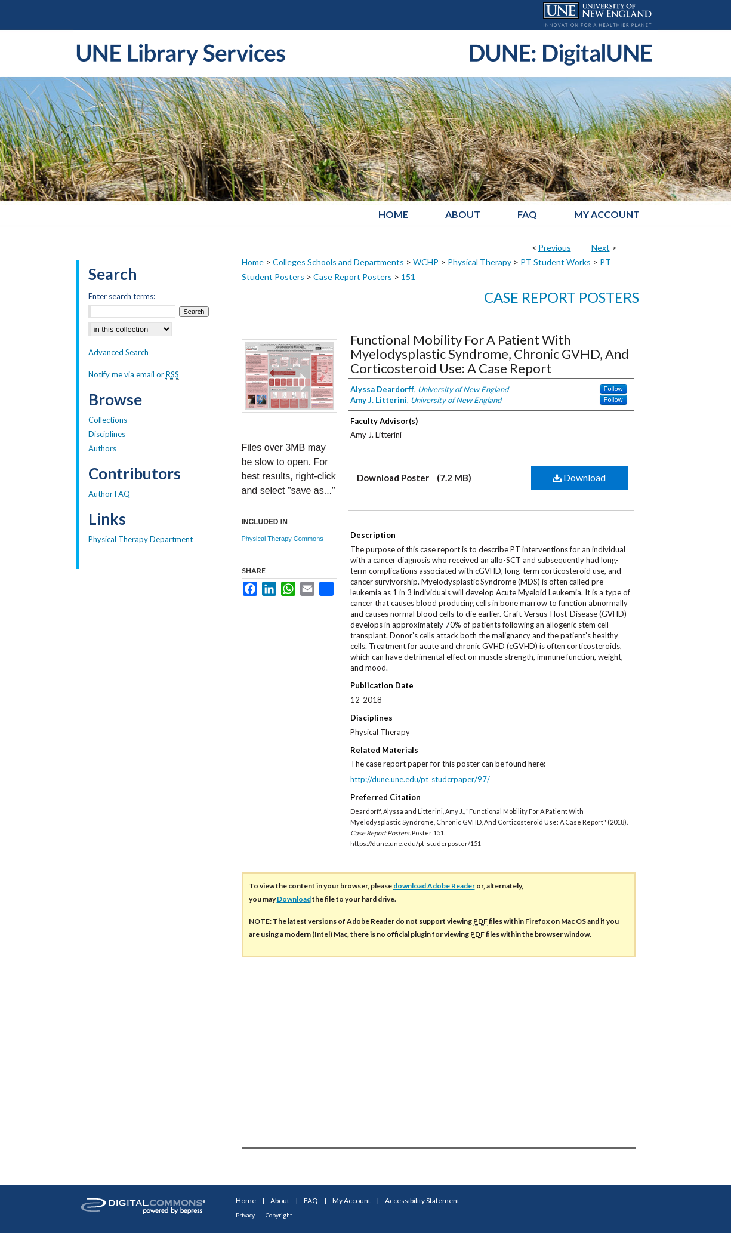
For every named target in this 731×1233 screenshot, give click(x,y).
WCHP (426, 262)
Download (579, 477)
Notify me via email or (133, 374)
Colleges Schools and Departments (338, 262)
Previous (554, 247)
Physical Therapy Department (140, 539)
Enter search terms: (121, 296)
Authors (102, 448)
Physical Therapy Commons (282, 538)
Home (253, 262)
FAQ (311, 1200)
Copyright (279, 1215)
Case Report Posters (352, 277)
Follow (613, 388)
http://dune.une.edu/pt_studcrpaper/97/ (420, 779)
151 (408, 277)
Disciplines (106, 434)
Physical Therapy (479, 262)
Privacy (245, 1215)
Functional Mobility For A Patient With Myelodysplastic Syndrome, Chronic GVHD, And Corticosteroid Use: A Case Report (489, 353)
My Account (351, 1200)
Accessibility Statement (422, 1200)
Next (600, 247)
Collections (107, 420)
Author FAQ (109, 494)
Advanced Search (118, 352)
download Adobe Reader (434, 885)
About (279, 1200)
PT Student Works (555, 262)
